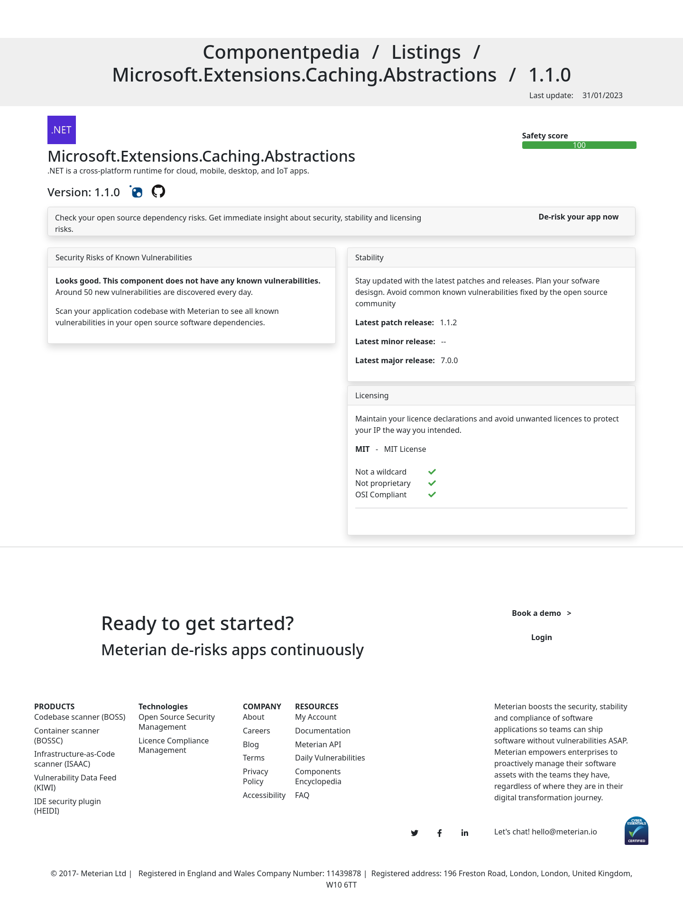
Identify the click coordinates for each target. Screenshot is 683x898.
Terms (254, 758)
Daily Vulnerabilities (330, 758)
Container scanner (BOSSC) (67, 736)
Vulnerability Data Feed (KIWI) (75, 783)
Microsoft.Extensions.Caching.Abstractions (304, 74)
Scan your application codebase (111, 311)
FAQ (302, 795)
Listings (426, 51)
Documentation (323, 731)
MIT (362, 449)
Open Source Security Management (176, 722)
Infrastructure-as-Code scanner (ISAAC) (74, 759)
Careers (256, 731)
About (253, 717)
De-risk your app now (578, 216)
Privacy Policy (255, 777)
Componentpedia (281, 51)
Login (541, 637)
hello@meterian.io (564, 831)
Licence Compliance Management (173, 746)
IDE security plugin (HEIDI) (67, 806)
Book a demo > (541, 613)
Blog (251, 745)
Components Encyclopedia (318, 777)
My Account (316, 717)
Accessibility (263, 795)
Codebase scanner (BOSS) (79, 717)
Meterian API (318, 745)
